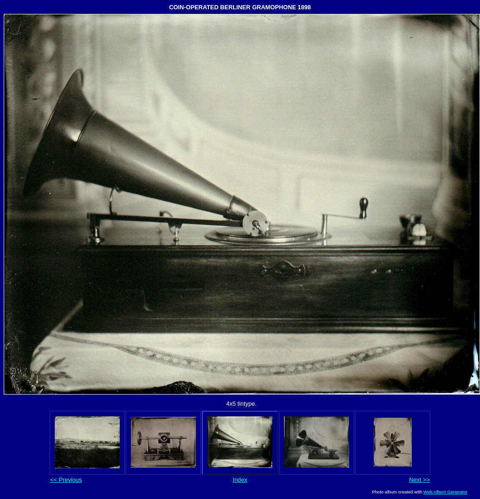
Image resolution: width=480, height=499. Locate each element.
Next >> (419, 479)
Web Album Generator (445, 491)
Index (240, 479)
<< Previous (66, 479)
